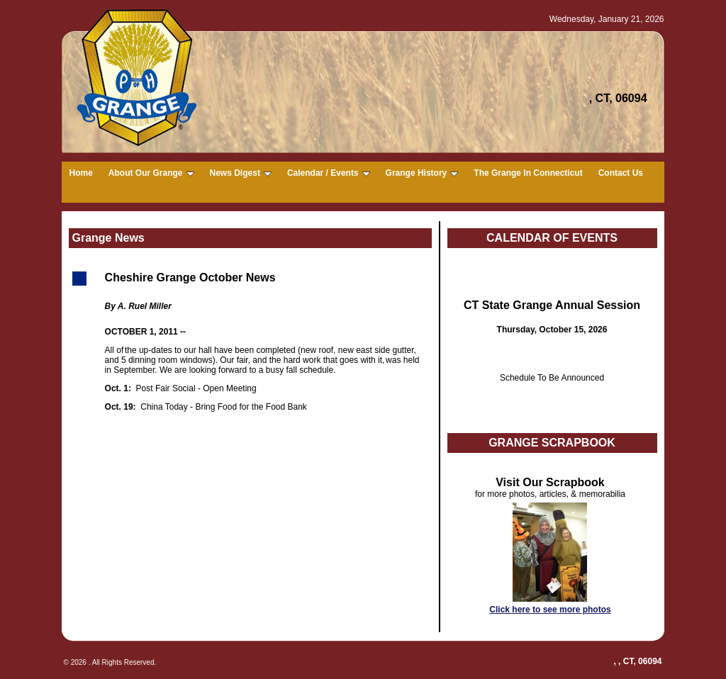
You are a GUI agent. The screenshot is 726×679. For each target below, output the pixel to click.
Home (81, 173)
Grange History (422, 173)
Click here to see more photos (549, 610)
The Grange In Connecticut (528, 173)
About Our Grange (151, 173)
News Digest (241, 173)
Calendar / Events (328, 173)
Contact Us (620, 173)
